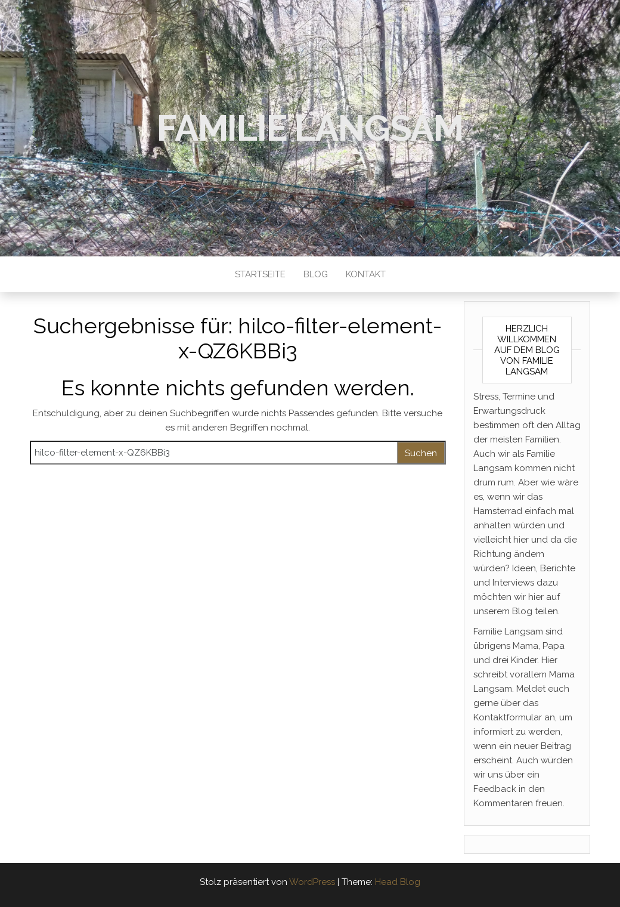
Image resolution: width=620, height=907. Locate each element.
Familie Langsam (310, 128)
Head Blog (397, 882)
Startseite (260, 274)
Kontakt (366, 274)
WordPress (312, 882)
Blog (315, 274)
